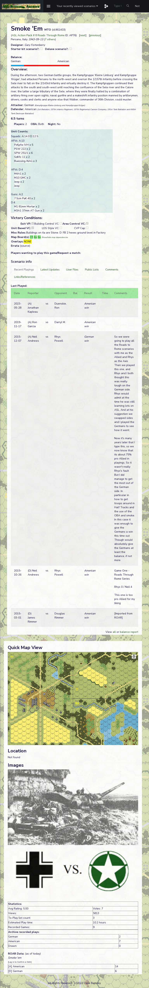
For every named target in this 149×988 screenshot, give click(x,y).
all (114, 632)
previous (95, 35)
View (109, 632)
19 (31, 237)
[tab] (24, 269)
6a (39, 237)
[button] (77, 6)
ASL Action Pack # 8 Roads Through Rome (38, 35)
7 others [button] (50, 39)
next (83, 35)
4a (35, 237)
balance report (129, 632)
